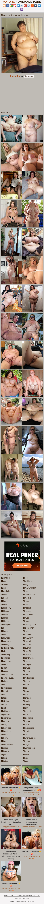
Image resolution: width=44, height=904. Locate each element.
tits (25, 735)
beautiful (5, 601)
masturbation (29, 588)
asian (4, 585)
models (27, 598)
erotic (4, 685)
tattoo (26, 721)
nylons (27, 621)
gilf (3, 708)
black (4, 618)
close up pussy (8, 655)
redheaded (28, 678)
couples (5, 658)
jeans (4, 755)
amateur (5, 578)
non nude (28, 615)
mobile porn (29, 595)
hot (3, 741)
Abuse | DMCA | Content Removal (16, 896)
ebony (4, 681)
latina (4, 761)
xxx (25, 761)
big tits (5, 611)
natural (27, 608)
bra (3, 635)
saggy (26, 681)
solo (26, 715)
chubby (5, 645)
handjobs (6, 731)
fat (3, 695)
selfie (26, 685)
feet (3, 698)
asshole (5, 591)
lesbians (27, 581)
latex (4, 758)
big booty (6, 608)
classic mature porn (10, 648)
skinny (26, 705)
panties (27, 655)
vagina (27, 745)
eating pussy (7, 678)
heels (4, 735)
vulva (26, 751)
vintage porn (29, 748)
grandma (6, 718)
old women (28, 628)
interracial (6, 751)
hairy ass (6, 728)
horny (4, 738)
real (25, 675)
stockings (28, 718)
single (26, 701)
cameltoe (6, 641)
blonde (5, 621)
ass (3, 588)
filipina (5, 701)
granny (5, 721)
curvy (4, 671)
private (27, 668)
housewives (7, 745)
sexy (26, 691)
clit (3, 651)
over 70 (27, 651)
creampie (6, 661)
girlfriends (6, 711)
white (26, 755)
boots (4, 631)
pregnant (28, 665)
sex (25, 688)
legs (26, 578)
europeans (6, 688)
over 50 (27, 645)
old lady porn (29, 625)
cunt (4, 668)
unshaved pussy (31, 738)
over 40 (27, 641)
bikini (4, 615)
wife (25, 758)
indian (4, 748)
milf (25, 591)
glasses (5, 715)
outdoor (27, 635)
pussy (26, 671)
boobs (4, 628)
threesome (28, 728)
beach (4, 598)
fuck (4, 705)
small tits (27, 711)
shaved (27, 695)
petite (26, 661)
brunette (5, 638)
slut (25, 708)
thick (26, 725)
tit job (26, 731)
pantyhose (28, 658)
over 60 (27, 648)
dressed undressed (10, 675)
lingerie (27, 585)
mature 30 (28, 638)
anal (4, 581)
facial (4, 691)
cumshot (5, 665)
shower (27, 698)
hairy (4, 725)
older (26, 631)
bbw (4, 595)
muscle (27, 605)
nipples (27, 611)
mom (26, 601)
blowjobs (6, 625)
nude (26, 618)
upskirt (27, 741)
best (4, 605)
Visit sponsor (29, 76)
